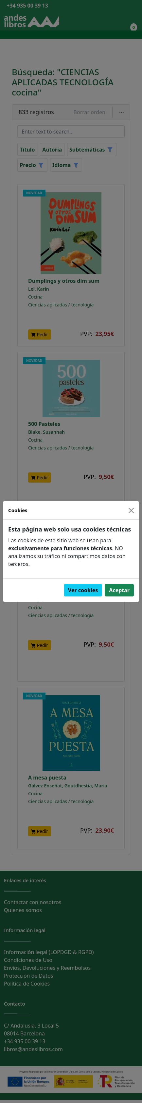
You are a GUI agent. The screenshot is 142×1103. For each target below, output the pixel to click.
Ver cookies (83, 590)
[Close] (131, 510)
